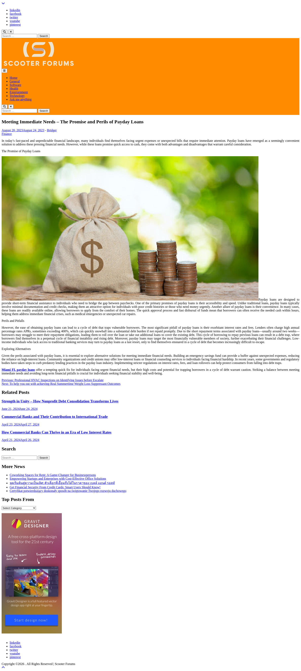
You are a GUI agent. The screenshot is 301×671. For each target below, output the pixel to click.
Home (13, 77)
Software (15, 85)
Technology (17, 95)
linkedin (15, 10)
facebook (15, 13)
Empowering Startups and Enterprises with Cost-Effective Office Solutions (58, 478)
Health (14, 88)
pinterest (15, 24)
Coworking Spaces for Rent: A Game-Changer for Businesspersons (53, 475)
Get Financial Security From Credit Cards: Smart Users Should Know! (55, 487)
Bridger (52, 130)
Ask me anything (21, 99)
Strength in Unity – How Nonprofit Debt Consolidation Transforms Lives (60, 401)
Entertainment (19, 92)
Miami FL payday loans (18, 369)
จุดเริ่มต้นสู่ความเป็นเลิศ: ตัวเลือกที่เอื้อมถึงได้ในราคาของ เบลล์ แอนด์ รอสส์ (62, 483)
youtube (15, 21)
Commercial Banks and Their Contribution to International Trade (55, 417)
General (15, 81)
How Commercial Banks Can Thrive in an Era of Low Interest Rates (56, 432)
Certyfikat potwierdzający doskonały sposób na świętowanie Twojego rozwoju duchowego (68, 491)
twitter (14, 17)
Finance (7, 134)
